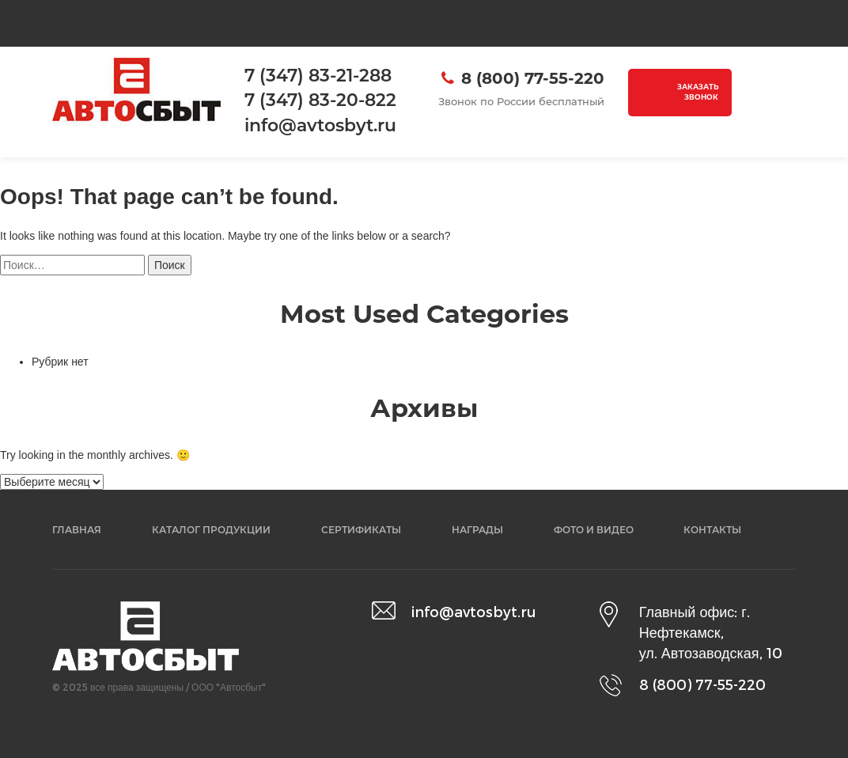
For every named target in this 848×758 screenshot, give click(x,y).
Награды (477, 530)
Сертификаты (361, 530)
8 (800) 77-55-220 (532, 78)
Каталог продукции (211, 530)
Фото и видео (594, 530)
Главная (76, 530)
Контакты (712, 530)
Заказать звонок (697, 91)
